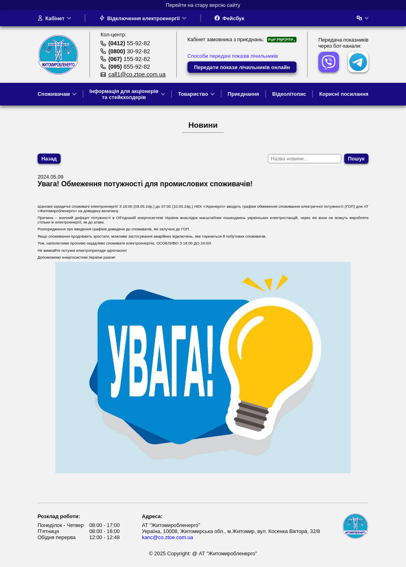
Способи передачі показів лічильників (232, 56)
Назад (49, 159)
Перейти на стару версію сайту (203, 5)
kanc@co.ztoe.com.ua (167, 537)
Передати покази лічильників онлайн (242, 67)
